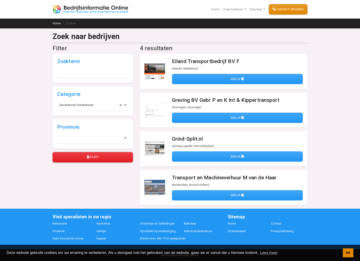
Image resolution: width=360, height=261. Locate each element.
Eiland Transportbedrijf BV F (205, 61)
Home (215, 9)
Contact (276, 223)
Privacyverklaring (282, 231)
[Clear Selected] (121, 105)
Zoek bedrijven (233, 9)
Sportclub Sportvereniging (158, 231)
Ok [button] (348, 253)
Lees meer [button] (269, 253)
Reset (93, 157)
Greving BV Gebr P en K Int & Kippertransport (225, 100)
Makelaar (190, 223)
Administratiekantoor (198, 231)
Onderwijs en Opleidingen (157, 223)
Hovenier (59, 231)
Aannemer (103, 223)
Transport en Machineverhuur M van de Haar (224, 178)
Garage (101, 231)
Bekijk (237, 79)
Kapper (101, 238)
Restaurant (60, 223)
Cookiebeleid (237, 231)
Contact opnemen (288, 9)
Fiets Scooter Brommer (68, 238)
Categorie (68, 94)
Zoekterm (68, 61)
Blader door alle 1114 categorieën (162, 238)
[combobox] (92, 105)
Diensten (256, 9)
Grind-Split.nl (187, 139)
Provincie (68, 127)
